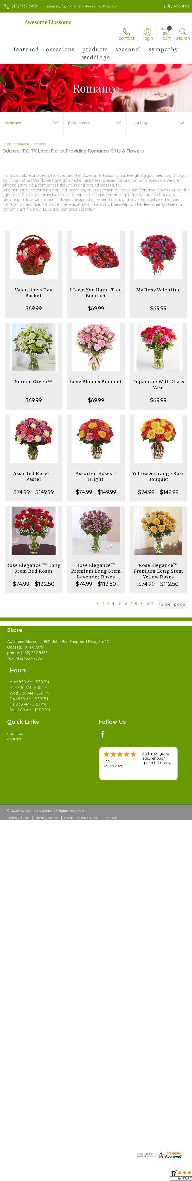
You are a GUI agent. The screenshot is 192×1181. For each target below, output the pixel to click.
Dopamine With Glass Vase (158, 384)
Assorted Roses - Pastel (33, 476)
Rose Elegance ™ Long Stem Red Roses (33, 568)
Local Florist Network (81, 795)
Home (6, 144)
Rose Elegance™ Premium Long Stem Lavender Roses (96, 571)
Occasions (21, 144)
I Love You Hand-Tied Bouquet (96, 292)
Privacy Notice (46, 795)
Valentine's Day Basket (33, 292)
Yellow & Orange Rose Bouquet (158, 476)
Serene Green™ (33, 381)
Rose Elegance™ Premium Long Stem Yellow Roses (158, 571)
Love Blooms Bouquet (96, 381)
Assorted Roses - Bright (96, 476)
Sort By (140, 122)
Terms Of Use (18, 795)
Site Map (110, 795)
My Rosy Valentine (158, 290)
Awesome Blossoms (48, 22)
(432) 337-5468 (24, 6)
